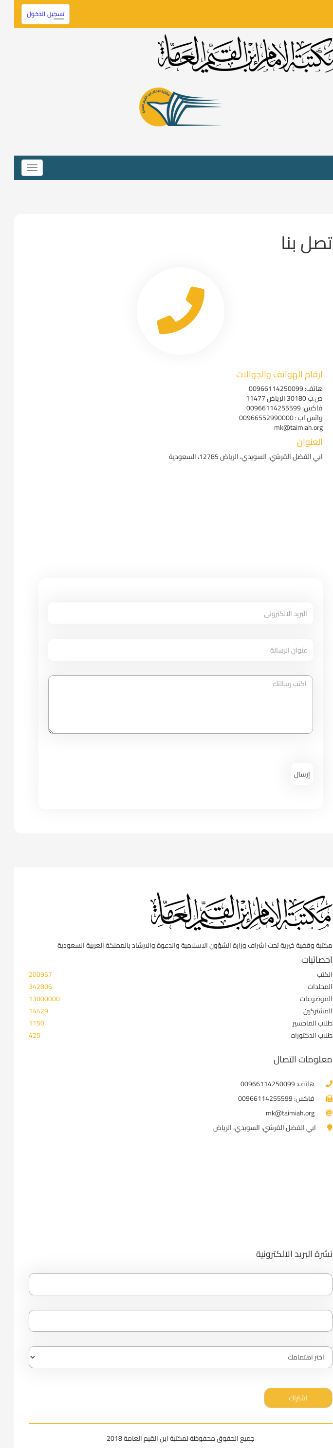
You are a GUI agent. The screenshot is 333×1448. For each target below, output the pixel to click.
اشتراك (284, 1398)
